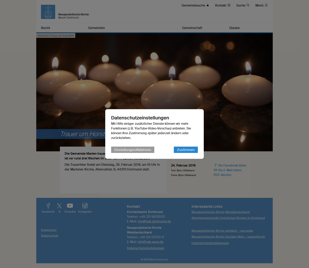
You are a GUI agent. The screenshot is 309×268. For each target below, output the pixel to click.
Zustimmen (186, 150)
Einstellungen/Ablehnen (132, 150)
